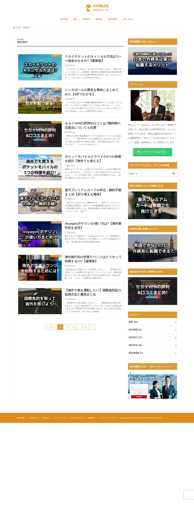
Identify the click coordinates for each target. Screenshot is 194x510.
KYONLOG (139, 418)
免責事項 (91, 418)
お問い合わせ (128, 19)
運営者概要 (112, 19)
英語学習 (86, 19)
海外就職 (64, 19)
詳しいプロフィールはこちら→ (152, 152)
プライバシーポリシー (109, 418)
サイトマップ (60, 418)
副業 (75, 19)
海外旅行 (99, 19)
